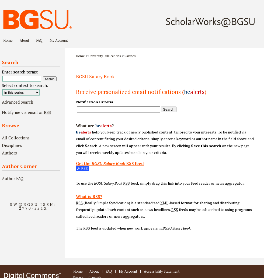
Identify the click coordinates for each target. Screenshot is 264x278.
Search (168, 109)
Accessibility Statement (161, 271)
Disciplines (12, 145)
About (94, 271)
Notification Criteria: (95, 101)
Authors (9, 153)
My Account (128, 271)
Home (80, 56)
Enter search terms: (20, 72)
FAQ (109, 271)
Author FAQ (12, 178)
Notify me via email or (26, 112)
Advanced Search (17, 102)
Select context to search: (25, 85)
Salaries (130, 56)
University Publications (104, 56)
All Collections (16, 137)
